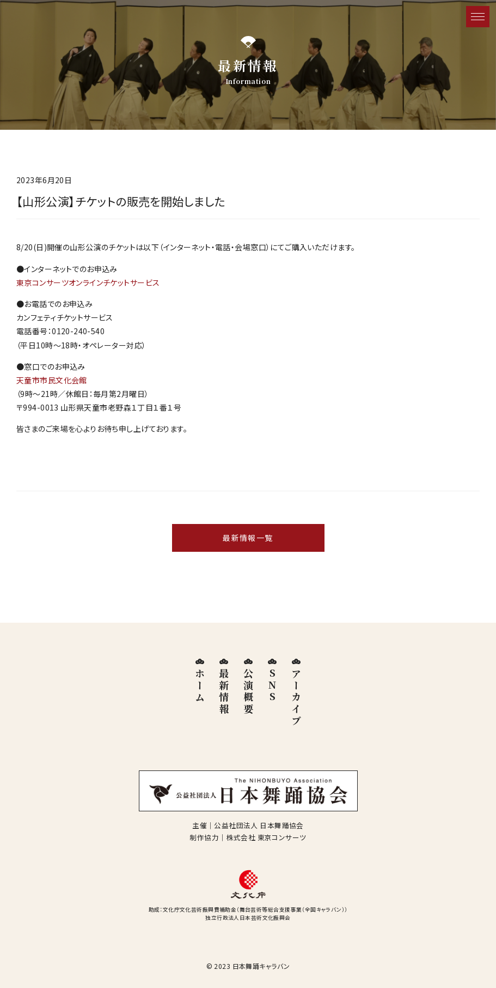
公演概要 (248, 691)
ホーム (200, 685)
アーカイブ (296, 697)
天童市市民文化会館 (51, 380)
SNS (272, 685)
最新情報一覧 (248, 537)
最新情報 (224, 691)
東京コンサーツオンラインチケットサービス (88, 282)
